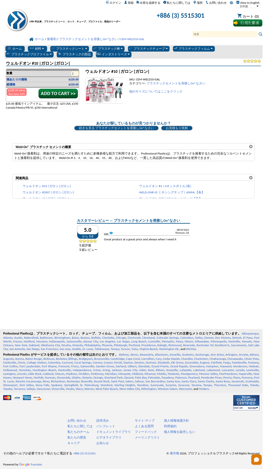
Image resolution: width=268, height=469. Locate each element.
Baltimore (46, 338)
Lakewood (213, 370)
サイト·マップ (145, 420)
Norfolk (38, 377)
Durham (151, 362)
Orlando (77, 345)
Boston (85, 338)
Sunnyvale (157, 385)
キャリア (73, 443)
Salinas (139, 381)
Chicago (121, 338)
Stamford (106, 385)
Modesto (173, 374)
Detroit (237, 338)
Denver (209, 338)
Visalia (70, 389)
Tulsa (134, 349)
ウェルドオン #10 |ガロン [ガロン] (47, 186)
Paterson (181, 377)
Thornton (220, 385)
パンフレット (105, 426)
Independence (82, 370)
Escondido (191, 362)
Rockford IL (222, 345)
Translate (30, 464)
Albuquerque (250, 333)
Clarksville (9, 362)
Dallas (199, 338)
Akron (134, 354)
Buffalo (95, 338)
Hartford (29, 341)
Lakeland (199, 370)
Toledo (254, 385)
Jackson (117, 370)
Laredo (240, 370)
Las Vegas (123, 341)
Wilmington (148, 389)
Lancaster (228, 370)
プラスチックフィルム (193, 48)
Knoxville (172, 370)
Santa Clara (189, 381)
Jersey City (130, 370)
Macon (59, 374)
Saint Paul (117, 381)
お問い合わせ (216, 3)
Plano (236, 377)
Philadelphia (92, 345)
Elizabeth (164, 362)
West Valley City (129, 389)
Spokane (56, 385)
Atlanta (7, 338)
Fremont (64, 366)
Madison (71, 374)
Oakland (34, 345)
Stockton (142, 385)
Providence (148, 345)
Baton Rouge (34, 359)
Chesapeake (235, 359)
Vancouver (43, 389)
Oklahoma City (50, 345)
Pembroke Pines (211, 377)
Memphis (168, 341)
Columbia (54, 362)
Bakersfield (31, 338)
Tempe (207, 385)
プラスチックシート (69, 48)
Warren (89, 389)
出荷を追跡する (148, 3)
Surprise (171, 385)
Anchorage (202, 354)
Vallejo (31, 389)
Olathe (76, 377)
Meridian (111, 374)
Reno (46, 381)
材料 (37, 48)
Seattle (76, 349)
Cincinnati (134, 338)
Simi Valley (26, 385)
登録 (129, 3)
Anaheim (188, 354)
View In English (247, 3)
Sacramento (238, 345)
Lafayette (186, 370)
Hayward (225, 366)
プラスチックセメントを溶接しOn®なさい (176, 83)
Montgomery (189, 374)
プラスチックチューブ (148, 48)
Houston (41, 341)
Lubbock (48, 374)
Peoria (227, 377)
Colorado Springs (168, 338)
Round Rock (101, 381)
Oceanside (63, 377)
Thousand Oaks (238, 385)
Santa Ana (173, 381)
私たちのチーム (78, 432)
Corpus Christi (113, 362)
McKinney (97, 374)
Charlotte (108, 338)
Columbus (186, 338)
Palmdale (154, 377)
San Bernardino (155, 381)
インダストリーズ (112, 54)
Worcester (185, 389)
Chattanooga (218, 359)
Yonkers (204, 389)
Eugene (205, 362)
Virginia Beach (148, 349)
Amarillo (175, 354)
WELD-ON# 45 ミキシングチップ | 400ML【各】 (172, 192)
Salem (129, 381)
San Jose (65, 349)
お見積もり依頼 (177, 128)
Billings (72, 359)
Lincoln (21, 374)
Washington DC (169, 349)
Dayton (128, 362)
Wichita (191, 349)
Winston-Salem (167, 389)
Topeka (7, 389)
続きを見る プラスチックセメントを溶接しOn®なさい (116, 128)
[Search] (225, 34)
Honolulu (25, 370)
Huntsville (64, 370)
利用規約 (170, 426)
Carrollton (147, 359)
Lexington (9, 374)
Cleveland (148, 338)
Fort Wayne (49, 366)
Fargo (226, 362)
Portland (134, 345)
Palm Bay (141, 377)
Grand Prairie (160, 366)
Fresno (17, 341)
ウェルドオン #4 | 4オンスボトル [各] (165, 186)
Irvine (96, 370)
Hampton (212, 366)
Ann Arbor (217, 354)
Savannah (237, 381)
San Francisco (49, 349)
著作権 (174, 453)
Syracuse (183, 385)
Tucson (125, 349)
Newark (247, 341)
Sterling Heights (124, 385)
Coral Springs (82, 362)
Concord (67, 362)
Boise (75, 338)
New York (21, 345)
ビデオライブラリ (108, 437)
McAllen (84, 374)
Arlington (231, 354)
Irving (106, 370)
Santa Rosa (223, 381)
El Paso (248, 338)
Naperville (245, 374)
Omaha (66, 345)
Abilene (124, 354)
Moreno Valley (208, 374)
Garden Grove (105, 366)
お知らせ (102, 443)
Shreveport (10, 385)
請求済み (102, 420)
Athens (254, 354)
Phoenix (107, 345)
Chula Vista (251, 359)
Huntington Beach (44, 370)
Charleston (201, 359)
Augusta (8, 359)
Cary (158, 359)
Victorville (58, 389)
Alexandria (146, 354)
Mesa (179, 341)
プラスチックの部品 (74, 54)
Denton (139, 362)
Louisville (154, 341)
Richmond (175, 345)
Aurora (19, 359)
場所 (198, 3)
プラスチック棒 (108, 48)
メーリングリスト (147, 437)
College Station (36, 362)
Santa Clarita (206, 381)
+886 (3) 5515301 (180, 15)
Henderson (240, 366)
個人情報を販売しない (179, 432)
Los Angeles (107, 341)
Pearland (194, 377)
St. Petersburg (89, 385)
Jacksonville (74, 341)
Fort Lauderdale (29, 366)
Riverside (189, 345)
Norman (50, 377)
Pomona (247, 377)
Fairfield (216, 362)
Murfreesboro (228, 374)
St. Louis (87, 349)
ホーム (14, 48)
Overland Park (113, 377)
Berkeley (61, 359)
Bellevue (48, 359)
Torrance (19, 389)
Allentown (161, 354)
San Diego (33, 349)
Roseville (86, 381)
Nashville (234, 341)
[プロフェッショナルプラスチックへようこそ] (78, 17)
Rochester (73, 381)
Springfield (71, 385)
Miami (189, 341)
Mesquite (124, 374)
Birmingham (62, 338)
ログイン (113, 3)
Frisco (75, 366)
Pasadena (167, 377)
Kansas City (90, 341)
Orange (98, 377)
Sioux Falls (42, 385)
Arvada (243, 354)
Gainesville (87, 366)
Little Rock (34, 374)
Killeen (160, 370)
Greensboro (196, 366)
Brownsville (101, 359)
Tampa (115, 349)
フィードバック (146, 432)
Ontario (87, 377)
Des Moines (223, 338)
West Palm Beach (107, 389)
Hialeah (254, 366)
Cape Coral (133, 359)
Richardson (58, 381)
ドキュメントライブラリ (113, 432)
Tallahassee (102, 349)
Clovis (21, 362)
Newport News (22, 377)
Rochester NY (205, 345)
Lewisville (252, 370)
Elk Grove (177, 362)
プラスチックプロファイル (29, 54)
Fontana (253, 362)
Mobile (161, 374)
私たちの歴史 (76, 437)
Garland (121, 366)
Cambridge (118, 359)
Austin (18, 338)
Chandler (187, 359)
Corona (97, 362)
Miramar (149, 374)
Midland (137, 374)
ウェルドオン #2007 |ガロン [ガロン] (48, 192)
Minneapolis (219, 341)
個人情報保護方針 (176, 420)
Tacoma (196, 385)
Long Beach (138, 341)
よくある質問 (144, 426)
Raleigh (162, 345)
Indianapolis (57, 341)
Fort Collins (10, 366)
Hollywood (10, 370)
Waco (79, 389)
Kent (151, 370)
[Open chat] (256, 459)
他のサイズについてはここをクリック (156, 91)
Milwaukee (202, 341)
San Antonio (17, 349)
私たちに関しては (176, 3)
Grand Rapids (179, 366)
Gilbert (132, 366)
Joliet (142, 370)
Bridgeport (86, 359)
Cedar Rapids (171, 359)
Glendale (144, 366)
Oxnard (128, 377)
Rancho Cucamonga (28, 381)
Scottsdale (252, 381)
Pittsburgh (120, 345)
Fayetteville (239, 362)
